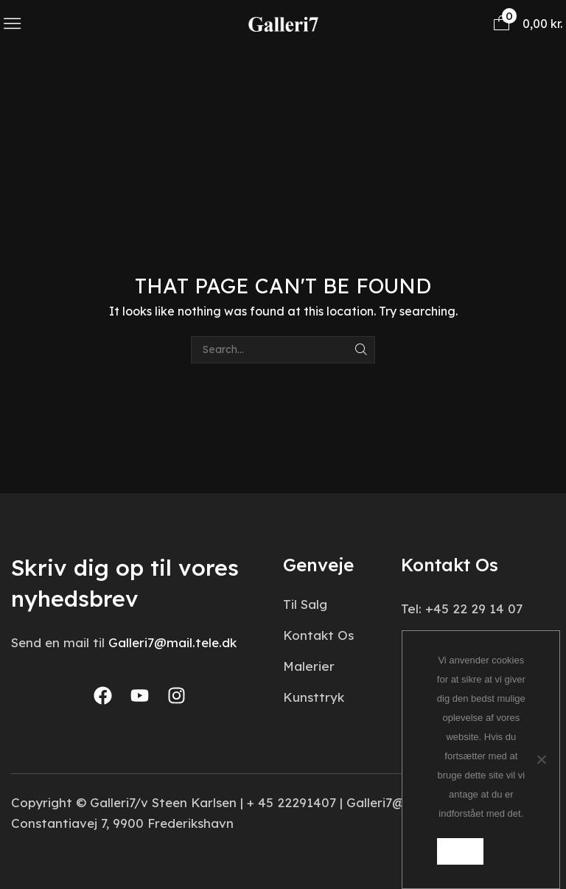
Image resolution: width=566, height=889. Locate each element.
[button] (12, 23)
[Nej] (541, 759)
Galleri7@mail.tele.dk (172, 642)
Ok (460, 851)
